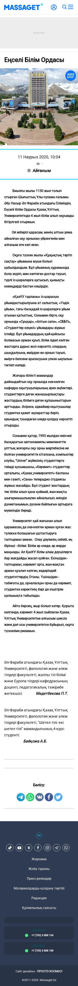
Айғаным (39, 170)
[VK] (29, 848)
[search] (64, 7)
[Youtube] (19, 848)
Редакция (39, 898)
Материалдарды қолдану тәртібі (39, 888)
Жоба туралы (39, 869)
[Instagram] (47, 848)
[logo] (23, 7)
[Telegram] (57, 848)
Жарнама (39, 859)
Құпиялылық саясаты (39, 908)
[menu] (70, 7)
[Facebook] (38, 848)
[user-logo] (54, 9)
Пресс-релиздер (39, 879)
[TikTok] (10, 848)
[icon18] (39, 838)
